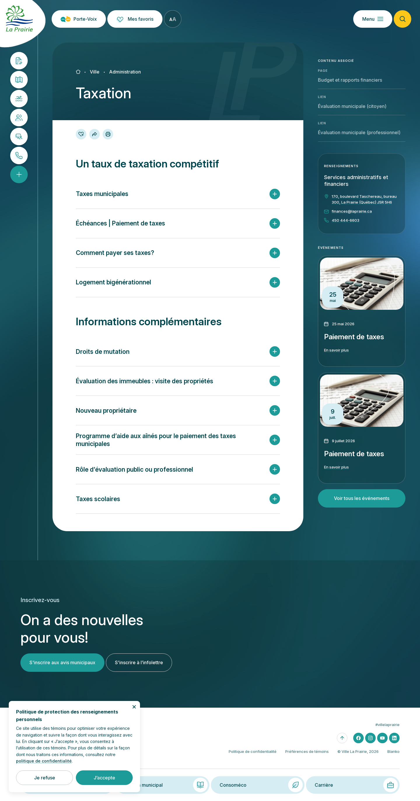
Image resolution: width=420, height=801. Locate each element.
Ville (94, 72)
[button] (178, 194)
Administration (125, 72)
